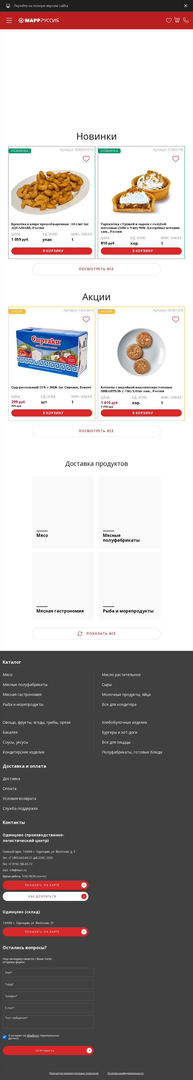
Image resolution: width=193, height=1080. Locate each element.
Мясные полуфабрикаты (25, 684)
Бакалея (10, 732)
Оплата (9, 788)
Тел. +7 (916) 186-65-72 (17, 864)
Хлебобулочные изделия (124, 722)
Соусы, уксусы (15, 742)
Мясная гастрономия (22, 694)
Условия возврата (19, 798)
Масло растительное (121, 674)
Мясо (8, 674)
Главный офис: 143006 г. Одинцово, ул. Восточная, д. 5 (39, 851)
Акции (96, 296)
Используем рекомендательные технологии (73, 1073)
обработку (33, 1035)
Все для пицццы (116, 742)
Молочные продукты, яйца (126, 694)
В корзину (53, 251)
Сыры (107, 684)
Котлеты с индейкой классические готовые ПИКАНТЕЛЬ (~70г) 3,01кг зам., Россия (136, 389)
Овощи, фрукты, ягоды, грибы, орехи (36, 722)
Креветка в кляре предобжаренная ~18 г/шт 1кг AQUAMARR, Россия (50, 226)
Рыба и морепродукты (23, 704)
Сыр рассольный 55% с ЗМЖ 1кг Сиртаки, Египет (51, 387)
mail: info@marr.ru (15, 870)
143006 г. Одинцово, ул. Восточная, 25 (28, 923)
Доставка (11, 778)
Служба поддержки (20, 808)
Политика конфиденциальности (125, 1073)
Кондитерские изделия (23, 752)
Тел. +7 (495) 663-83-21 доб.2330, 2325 (28, 858)
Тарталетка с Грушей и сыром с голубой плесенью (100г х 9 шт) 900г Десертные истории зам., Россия (140, 227)
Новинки (96, 136)
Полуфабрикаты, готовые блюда (132, 752)
